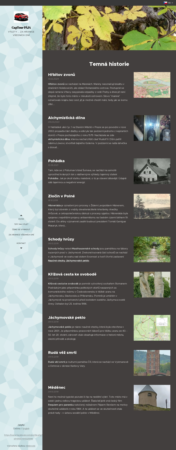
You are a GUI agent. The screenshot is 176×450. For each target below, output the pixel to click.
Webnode (30, 446)
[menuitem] (21, 219)
